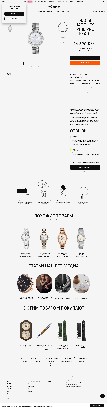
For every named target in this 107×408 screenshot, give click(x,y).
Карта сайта (69, 389)
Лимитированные (58, 364)
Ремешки (63, 11)
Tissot (22, 358)
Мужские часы (34, 358)
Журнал (24, 1)
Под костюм (51, 361)
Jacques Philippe (89, 87)
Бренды (40, 11)
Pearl (86, 90)
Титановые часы (82, 358)
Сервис (72, 1)
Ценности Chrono (51, 379)
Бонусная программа (33, 388)
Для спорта (37, 361)
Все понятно (96, 405)
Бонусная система (42, 1)
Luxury (45, 364)
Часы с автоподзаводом (52, 358)
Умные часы (68, 358)
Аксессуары (56, 11)
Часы (44, 11)
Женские (87, 99)
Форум (30, 1)
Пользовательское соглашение (74, 386)
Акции (34, 1)
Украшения (49, 11)
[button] (4, 1)
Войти (103, 1)
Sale (68, 11)
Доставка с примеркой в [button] (79, 74)
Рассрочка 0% (52, 1)
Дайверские (82, 361)
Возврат (30, 391)
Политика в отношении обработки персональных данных (74, 383)
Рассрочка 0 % (32, 386)
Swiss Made (24, 361)
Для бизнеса (9, 396)
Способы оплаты (32, 379)
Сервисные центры (52, 384)
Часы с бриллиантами (66, 361)
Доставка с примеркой (63, 1)
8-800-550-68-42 (80, 1)
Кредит (30, 384)
